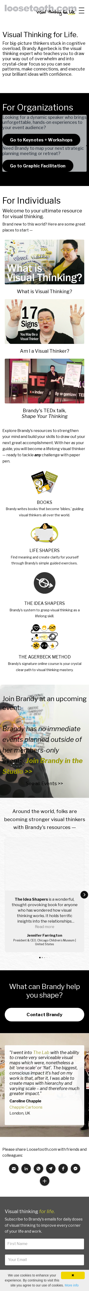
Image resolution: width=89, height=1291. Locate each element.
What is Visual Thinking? (44, 291)
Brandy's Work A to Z (21, 1241)
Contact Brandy (44, 941)
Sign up (44, 1204)
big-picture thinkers (29, 43)
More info (72, 1285)
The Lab (41, 979)
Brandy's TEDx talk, (44, 410)
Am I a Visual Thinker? (44, 351)
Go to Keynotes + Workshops (41, 139)
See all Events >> (44, 783)
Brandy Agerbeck (39, 48)
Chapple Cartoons (25, 1034)
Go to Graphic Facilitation (38, 165)
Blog (82, 1261)
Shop (82, 1251)
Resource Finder (17, 1231)
